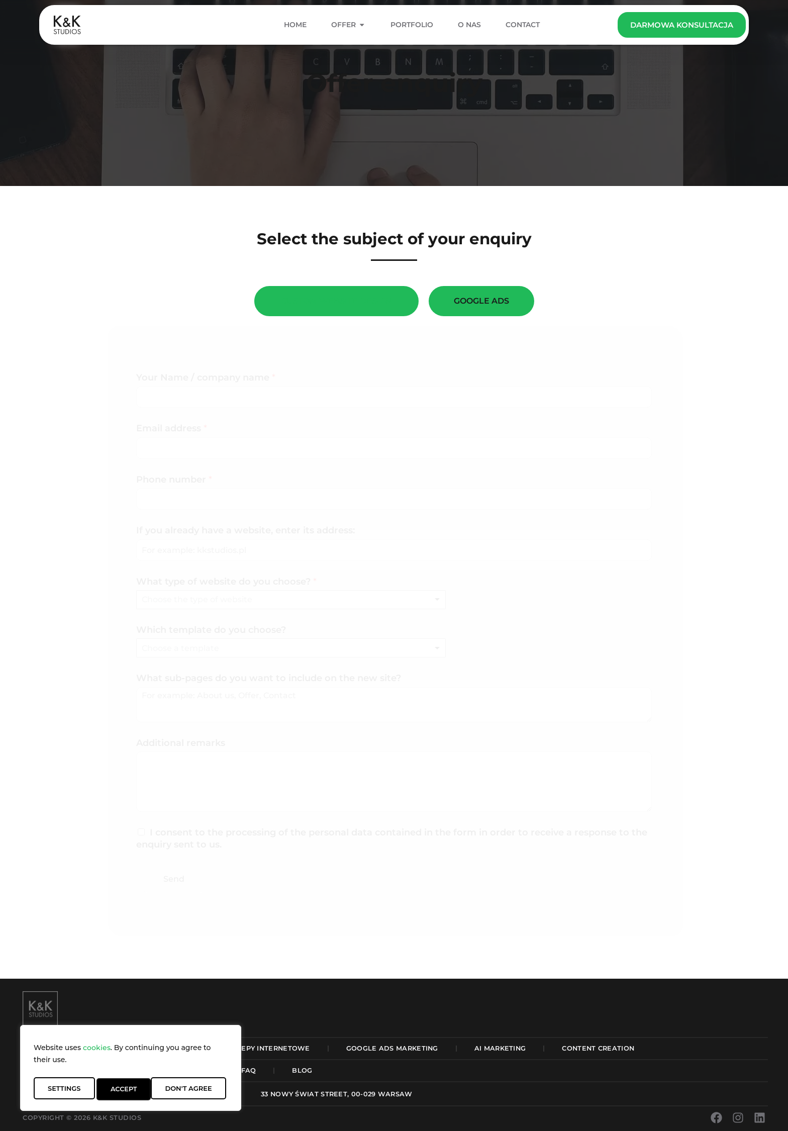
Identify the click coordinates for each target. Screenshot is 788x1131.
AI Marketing (500, 1048)
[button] (337, 1094)
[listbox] (291, 599)
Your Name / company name (205, 377)
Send (173, 879)
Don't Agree (132, 1089)
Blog (302, 1070)
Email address (171, 428)
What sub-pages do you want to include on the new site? (268, 678)
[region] (130, 1070)
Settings (63, 1089)
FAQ (248, 1070)
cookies (97, 1052)
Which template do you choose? (211, 629)
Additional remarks (180, 742)
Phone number (174, 479)
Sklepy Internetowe (269, 1048)
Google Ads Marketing (392, 1048)
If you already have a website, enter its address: (245, 530)
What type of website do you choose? (226, 581)
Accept (200, 1089)
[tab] (336, 301)
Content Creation (598, 1048)
